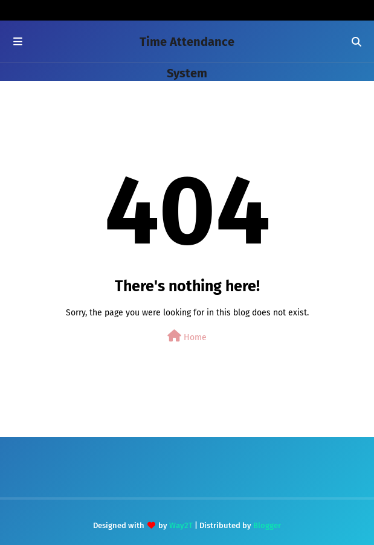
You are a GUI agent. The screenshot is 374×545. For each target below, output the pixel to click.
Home (187, 336)
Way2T (181, 525)
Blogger (267, 525)
